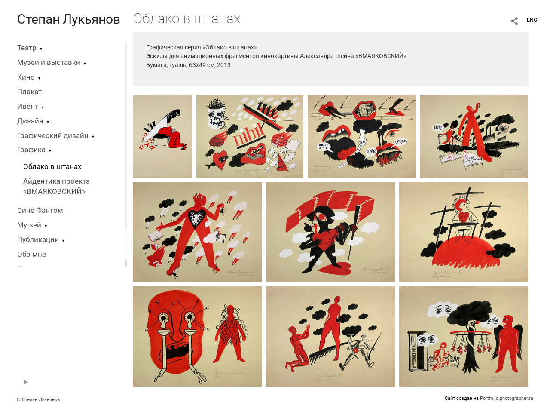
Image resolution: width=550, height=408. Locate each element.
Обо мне (31, 254)
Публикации (38, 240)
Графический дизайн (53, 136)
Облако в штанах (52, 167)
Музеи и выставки (48, 62)
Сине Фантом (40, 210)
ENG (532, 20)
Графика (31, 150)
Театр (27, 48)
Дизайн (30, 121)
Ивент (27, 106)
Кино (26, 77)
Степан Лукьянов (68, 19)
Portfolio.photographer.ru (506, 398)
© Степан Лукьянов (38, 399)
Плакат (29, 92)
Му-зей (29, 225)
